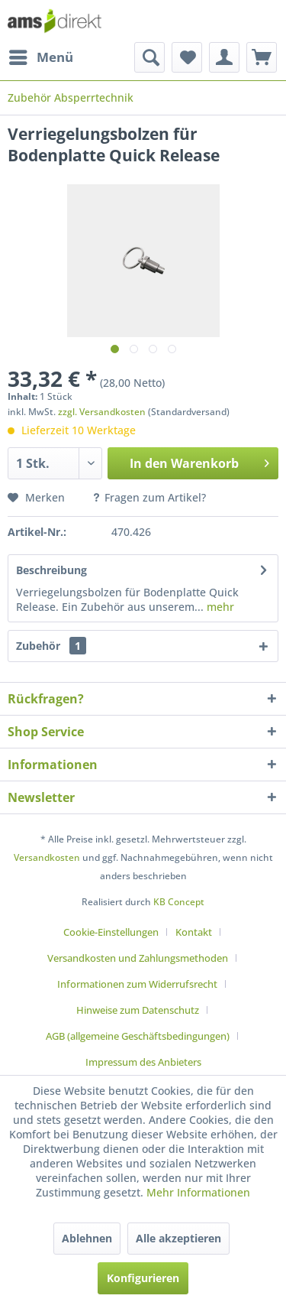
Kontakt (193, 932)
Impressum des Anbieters (143, 1062)
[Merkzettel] (187, 57)
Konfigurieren (143, 1278)
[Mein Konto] (224, 57)
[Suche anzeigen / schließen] (149, 57)
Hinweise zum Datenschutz (137, 1010)
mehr (219, 606)
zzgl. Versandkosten (102, 411)
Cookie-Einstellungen (111, 932)
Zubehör (51, 645)
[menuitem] (40, 57)
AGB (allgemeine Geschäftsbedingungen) (138, 1036)
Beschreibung (51, 570)
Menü (41, 55)
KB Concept (178, 901)
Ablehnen (87, 1238)
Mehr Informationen (198, 1192)
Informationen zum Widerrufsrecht (137, 984)
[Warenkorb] (261, 57)
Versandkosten (47, 857)
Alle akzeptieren (178, 1238)
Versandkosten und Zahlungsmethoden (137, 958)
